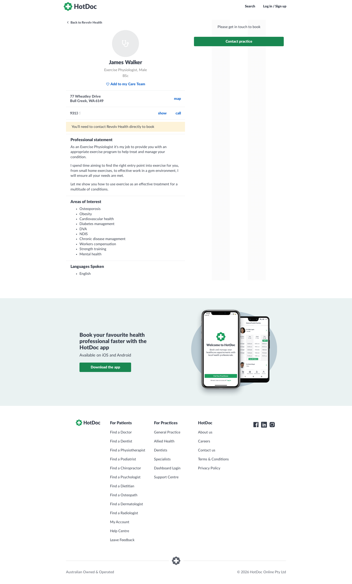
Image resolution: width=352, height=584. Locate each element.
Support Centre (166, 477)
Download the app (105, 367)
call (178, 113)
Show (162, 113)
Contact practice (239, 41)
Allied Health (164, 441)
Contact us (206, 450)
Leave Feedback (122, 540)
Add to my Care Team (125, 84)
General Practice (167, 432)
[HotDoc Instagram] (272, 425)
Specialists (162, 459)
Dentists (160, 450)
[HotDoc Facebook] (256, 425)
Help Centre (119, 531)
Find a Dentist (121, 441)
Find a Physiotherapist (127, 450)
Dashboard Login (167, 468)
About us (205, 432)
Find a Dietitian (122, 486)
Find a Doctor (121, 432)
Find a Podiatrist (123, 459)
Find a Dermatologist (126, 504)
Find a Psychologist (125, 477)
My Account (119, 522)
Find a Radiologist (124, 513)
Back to (84, 22)
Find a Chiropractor (125, 468)
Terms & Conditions (213, 459)
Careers (204, 441)
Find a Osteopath (123, 495)
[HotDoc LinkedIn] (264, 425)
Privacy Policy (209, 468)
